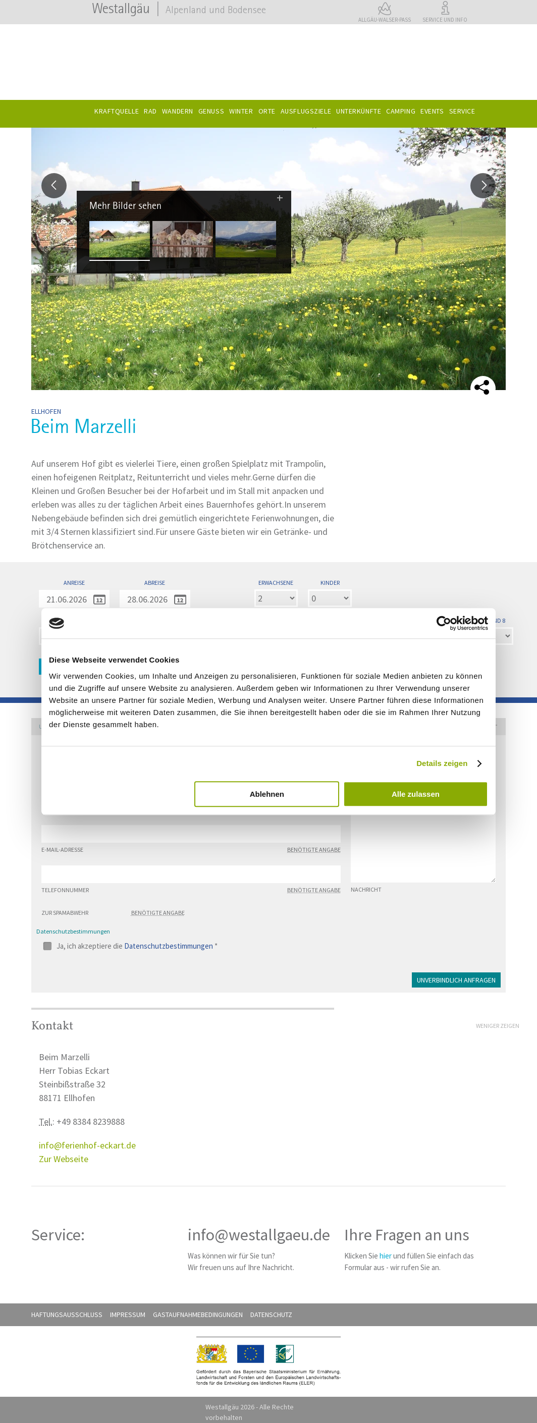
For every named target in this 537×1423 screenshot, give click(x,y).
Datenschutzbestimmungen (168, 946)
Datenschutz (271, 1314)
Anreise (74, 583)
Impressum (127, 1314)
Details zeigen (441, 763)
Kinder (330, 583)
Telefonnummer (191, 890)
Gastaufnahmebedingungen (198, 1314)
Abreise (154, 583)
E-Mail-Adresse (191, 850)
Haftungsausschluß (66, 1314)
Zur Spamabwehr (113, 913)
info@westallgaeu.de (259, 1235)
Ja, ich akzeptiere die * (137, 946)
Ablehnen (267, 794)
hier (386, 1256)
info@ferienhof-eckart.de (87, 1145)
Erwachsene (275, 583)
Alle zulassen (416, 794)
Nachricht (366, 890)
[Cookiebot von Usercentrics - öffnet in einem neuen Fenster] (444, 623)
